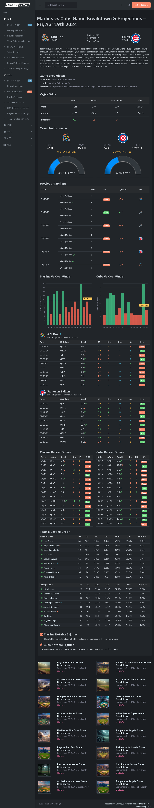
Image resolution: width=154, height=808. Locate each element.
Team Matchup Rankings (18, 68)
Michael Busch (50, 611)
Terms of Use (130, 803)
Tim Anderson (50, 563)
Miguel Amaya (50, 620)
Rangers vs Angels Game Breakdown (129, 731)
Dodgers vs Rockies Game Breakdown (71, 698)
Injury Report (13, 52)
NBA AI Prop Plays (19, 91)
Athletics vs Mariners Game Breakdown (72, 681)
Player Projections (15, 36)
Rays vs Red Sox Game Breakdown (69, 748)
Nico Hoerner (49, 589)
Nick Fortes (49, 577)
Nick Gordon (49, 568)
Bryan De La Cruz (51, 545)
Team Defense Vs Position (18, 41)
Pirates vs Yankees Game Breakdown (71, 765)
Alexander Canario (52, 625)
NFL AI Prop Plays (15, 47)
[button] (17, 19)
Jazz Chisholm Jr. (51, 550)
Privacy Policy (143, 803)
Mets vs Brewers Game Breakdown (128, 698)
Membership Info (143, 806)
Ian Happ (48, 616)
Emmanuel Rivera (51, 572)
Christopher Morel (52, 602)
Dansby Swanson (51, 593)
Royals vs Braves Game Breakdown (70, 664)
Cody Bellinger (50, 598)
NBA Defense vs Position (18, 108)
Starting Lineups (14, 97)
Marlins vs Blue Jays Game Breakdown (71, 731)
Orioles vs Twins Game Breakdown (69, 714)
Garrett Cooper (51, 607)
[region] (17, 407)
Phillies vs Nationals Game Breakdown (130, 748)
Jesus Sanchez (50, 559)
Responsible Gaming (114, 803)
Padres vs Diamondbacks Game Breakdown (133, 664)
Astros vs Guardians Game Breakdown (130, 681)
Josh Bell (48, 554)
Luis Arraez (49, 541)
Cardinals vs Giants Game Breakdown (130, 765)
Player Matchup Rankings (18, 63)
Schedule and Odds (15, 57)
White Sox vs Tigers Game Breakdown (130, 714)
